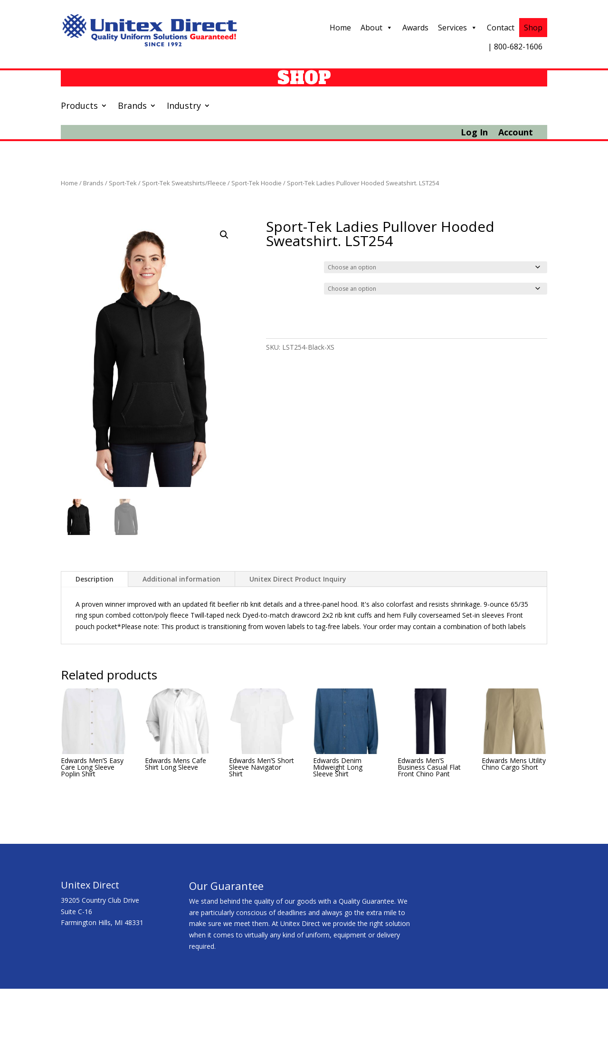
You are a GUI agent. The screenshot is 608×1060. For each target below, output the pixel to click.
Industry (184, 106)
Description (95, 578)
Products (79, 106)
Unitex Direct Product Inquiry (297, 578)
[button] (224, 234)
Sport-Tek (123, 183)
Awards (415, 27)
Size (274, 287)
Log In (474, 133)
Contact (500, 27)
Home (340, 27)
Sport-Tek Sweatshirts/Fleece (184, 183)
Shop (533, 27)
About (377, 27)
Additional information (181, 578)
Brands (132, 106)
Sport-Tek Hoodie (256, 183)
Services (457, 27)
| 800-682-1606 (515, 46)
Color (276, 266)
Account (515, 133)
